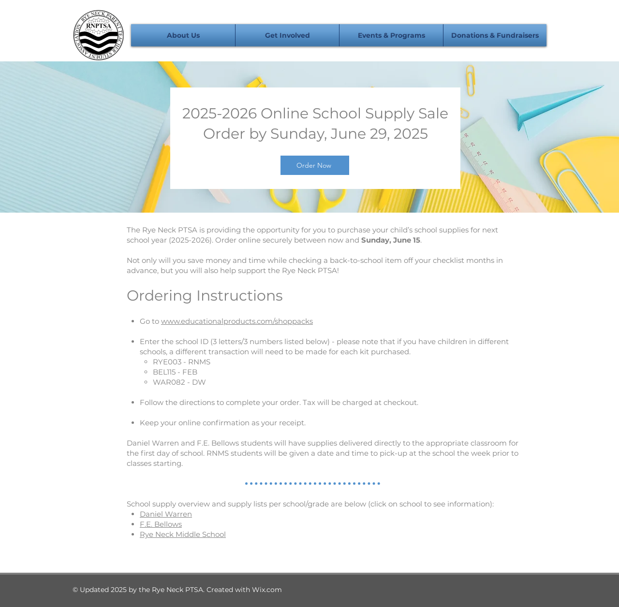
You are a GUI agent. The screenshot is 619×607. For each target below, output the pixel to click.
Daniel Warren (166, 514)
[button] (183, 35)
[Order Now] (314, 165)
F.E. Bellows (161, 524)
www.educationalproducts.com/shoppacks (237, 321)
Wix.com (267, 589)
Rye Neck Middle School (183, 534)
